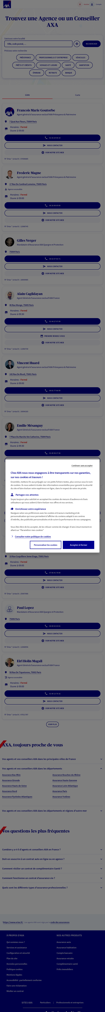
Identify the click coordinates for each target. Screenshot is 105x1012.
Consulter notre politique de (33, 536)
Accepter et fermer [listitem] (78, 545)
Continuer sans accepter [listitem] (82, 465)
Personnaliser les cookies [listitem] (45, 545)
